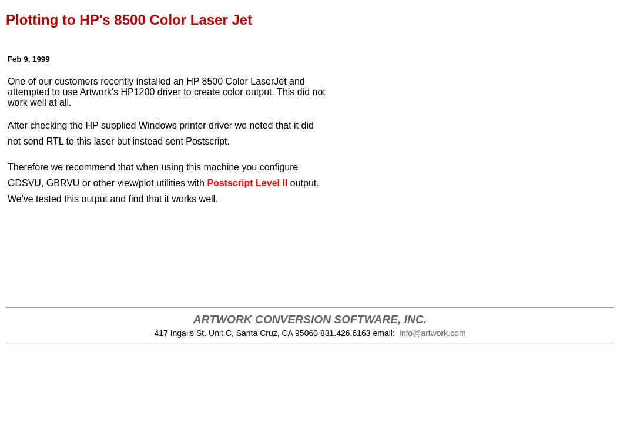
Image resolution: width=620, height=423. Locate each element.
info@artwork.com (433, 333)
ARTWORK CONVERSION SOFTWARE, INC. (310, 319)
